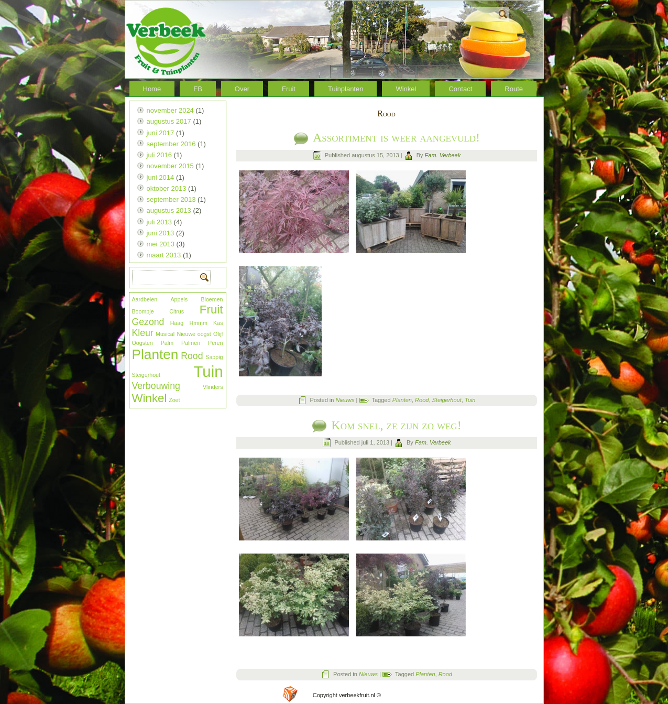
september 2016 (171, 144)
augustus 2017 (169, 121)
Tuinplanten (345, 89)
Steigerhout (146, 375)
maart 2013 (164, 255)
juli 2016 (159, 155)
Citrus (176, 311)
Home (152, 89)
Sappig (214, 357)
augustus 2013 (169, 210)
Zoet (174, 400)
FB (197, 89)
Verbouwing (156, 386)
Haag (176, 323)
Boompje (143, 311)
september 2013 (171, 199)
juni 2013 (160, 233)
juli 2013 (159, 222)
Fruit (288, 89)
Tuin (208, 371)
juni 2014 (160, 177)
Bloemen (212, 299)
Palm (167, 343)
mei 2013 (160, 244)
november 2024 (170, 110)
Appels (179, 299)
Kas (218, 323)
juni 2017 (160, 133)
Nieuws (344, 400)
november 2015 (170, 166)
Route (514, 89)
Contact (460, 89)
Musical (165, 334)
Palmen (190, 343)
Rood (192, 356)
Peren (215, 343)
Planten (155, 354)
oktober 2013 (167, 188)
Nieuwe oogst (194, 334)
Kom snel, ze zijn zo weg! (396, 425)
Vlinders (213, 387)
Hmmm (198, 323)
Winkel (406, 89)
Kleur (143, 333)
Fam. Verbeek (443, 155)
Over (242, 89)
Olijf (218, 334)
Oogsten (142, 343)
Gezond (148, 322)
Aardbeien (145, 299)
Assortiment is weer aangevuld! (396, 137)
